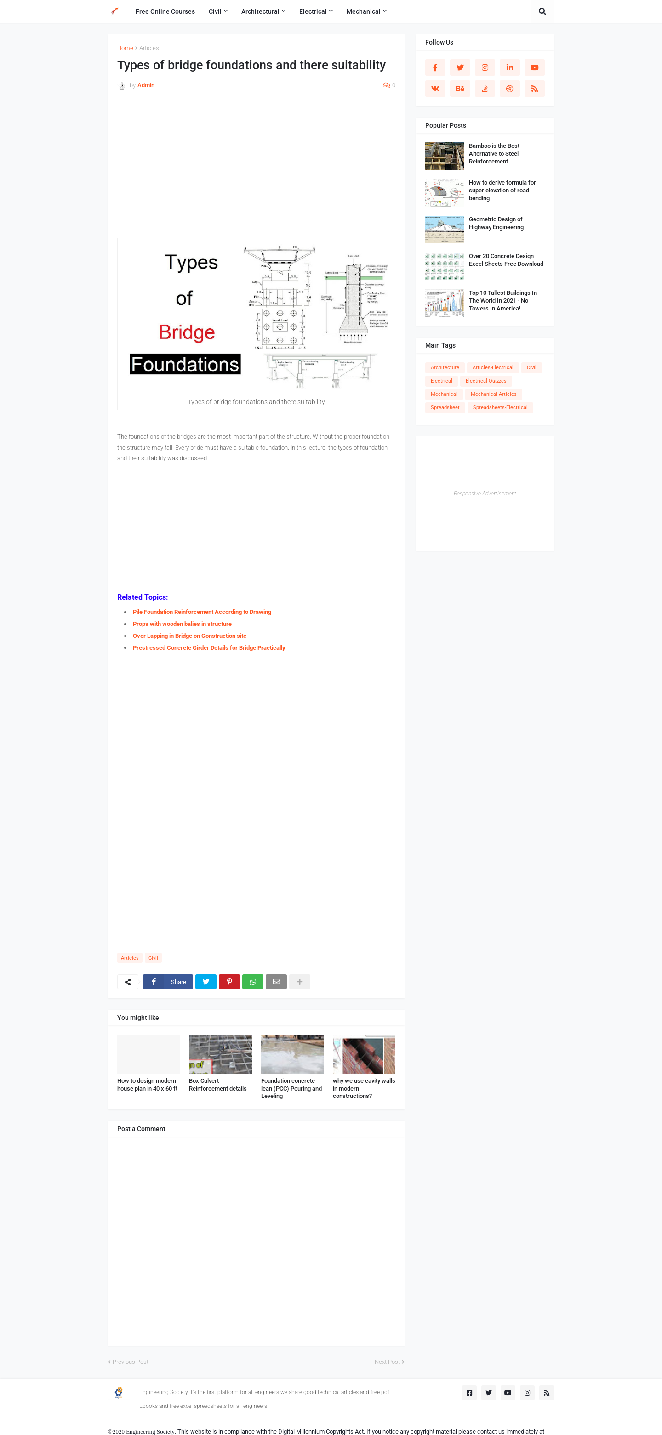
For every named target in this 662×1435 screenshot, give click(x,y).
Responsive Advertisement (485, 493)
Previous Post (130, 1361)
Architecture (445, 368)
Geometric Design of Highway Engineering (496, 223)
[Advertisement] (256, 173)
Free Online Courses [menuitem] (165, 11)
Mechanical (444, 394)
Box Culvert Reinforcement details (218, 1084)
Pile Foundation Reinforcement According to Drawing (202, 611)
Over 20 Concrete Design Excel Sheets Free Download (506, 260)
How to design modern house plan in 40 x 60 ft (147, 1084)
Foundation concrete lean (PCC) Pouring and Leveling (291, 1088)
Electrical (441, 381)
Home (125, 48)
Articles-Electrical (493, 368)
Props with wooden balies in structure (182, 623)
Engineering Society (150, 1431)
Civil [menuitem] (215, 11)
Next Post (387, 1361)
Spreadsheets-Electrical (500, 408)
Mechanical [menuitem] (364, 11)
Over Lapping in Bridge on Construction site (189, 635)
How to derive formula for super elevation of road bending (502, 190)
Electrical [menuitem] (313, 11)
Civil (153, 958)
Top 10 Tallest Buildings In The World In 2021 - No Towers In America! (503, 300)
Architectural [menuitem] (260, 11)
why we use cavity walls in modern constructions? (364, 1088)
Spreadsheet (445, 408)
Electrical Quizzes (486, 381)
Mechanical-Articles (494, 394)
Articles (149, 48)
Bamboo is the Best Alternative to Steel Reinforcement (494, 153)
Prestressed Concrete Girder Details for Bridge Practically (209, 647)
